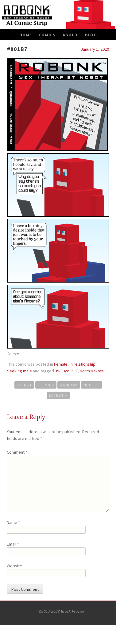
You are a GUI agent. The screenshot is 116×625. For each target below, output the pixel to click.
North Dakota (92, 371)
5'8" (75, 371)
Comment (17, 452)
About (70, 35)
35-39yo (62, 371)
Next (91, 385)
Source (13, 353)
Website (14, 565)
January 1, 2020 (95, 49)
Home (25, 35)
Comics (47, 35)
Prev (46, 385)
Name (13, 522)
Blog (91, 35)
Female (61, 364)
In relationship (82, 364)
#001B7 (17, 49)
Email (13, 544)
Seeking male (19, 371)
